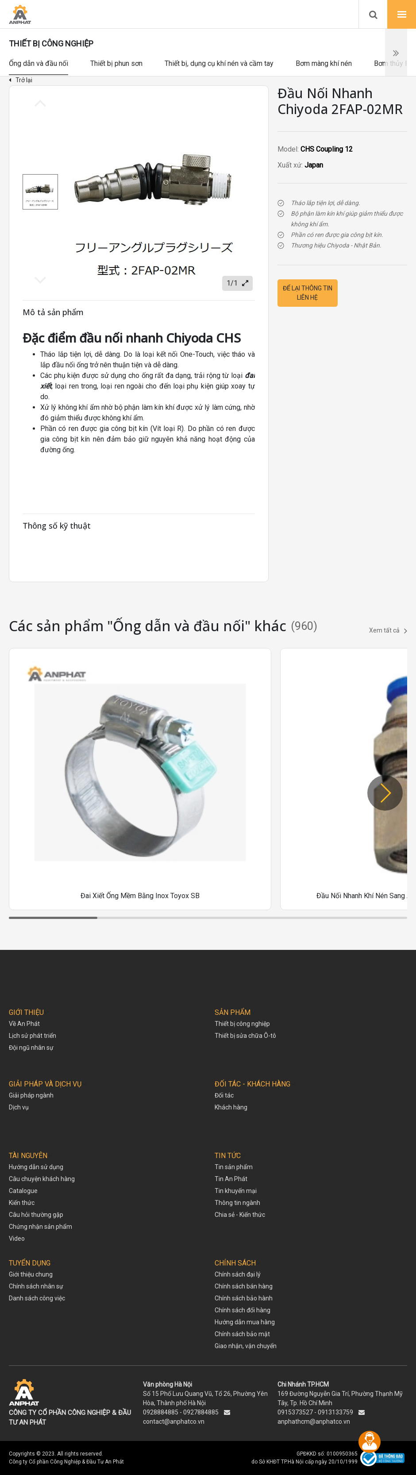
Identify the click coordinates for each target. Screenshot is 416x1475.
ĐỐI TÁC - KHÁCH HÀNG (252, 1084)
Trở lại (20, 80)
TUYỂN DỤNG (29, 1263)
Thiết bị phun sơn (116, 63)
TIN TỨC (228, 1155)
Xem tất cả (388, 630)
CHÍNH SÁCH (235, 1263)
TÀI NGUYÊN (28, 1155)
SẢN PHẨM (232, 1012)
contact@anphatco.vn (173, 1421)
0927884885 (201, 1412)
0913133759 (335, 1412)
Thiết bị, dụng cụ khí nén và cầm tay (219, 63)
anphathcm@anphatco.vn (313, 1421)
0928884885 (160, 1412)
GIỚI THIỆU (26, 1012)
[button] (385, 793)
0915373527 (295, 1412)
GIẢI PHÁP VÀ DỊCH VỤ (45, 1084)
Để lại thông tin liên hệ (307, 293)
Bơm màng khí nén (324, 63)
